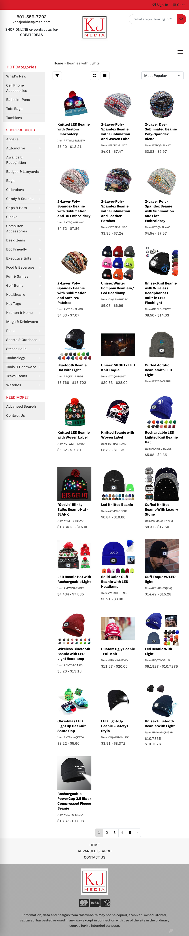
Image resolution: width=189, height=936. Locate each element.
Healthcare (15, 294)
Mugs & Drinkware (22, 322)
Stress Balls (16, 349)
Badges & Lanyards (22, 171)
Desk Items (15, 240)
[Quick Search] (153, 19)
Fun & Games (17, 276)
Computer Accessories (16, 228)
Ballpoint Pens (18, 100)
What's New (16, 76)
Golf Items (14, 285)
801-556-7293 (32, 16)
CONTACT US (94, 857)
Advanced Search (21, 406)
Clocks (11, 217)
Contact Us (15, 415)
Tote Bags (14, 109)
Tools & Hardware (21, 367)
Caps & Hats (16, 208)
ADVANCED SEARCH (95, 851)
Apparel (12, 139)
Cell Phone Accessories (16, 88)
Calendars (15, 190)
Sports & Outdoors (21, 340)
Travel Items (16, 376)
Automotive (15, 148)
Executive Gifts (18, 258)
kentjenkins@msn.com (32, 22)
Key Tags (13, 303)
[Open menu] (180, 52)
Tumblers (14, 118)
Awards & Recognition (16, 160)
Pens (10, 331)
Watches (13, 385)
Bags (10, 181)
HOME (94, 845)
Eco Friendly (16, 249)
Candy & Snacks (20, 199)
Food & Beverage (20, 267)
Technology (15, 358)
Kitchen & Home (19, 313)
